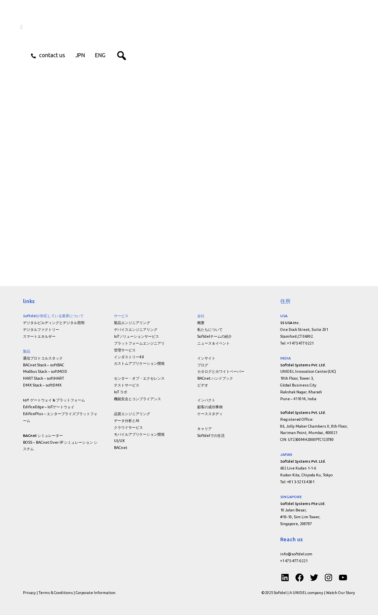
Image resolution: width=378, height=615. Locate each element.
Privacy (29, 592)
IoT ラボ (120, 392)
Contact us (54, 56)
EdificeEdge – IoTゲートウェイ (48, 407)
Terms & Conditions (56, 592)
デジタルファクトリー (41, 329)
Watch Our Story (340, 592)
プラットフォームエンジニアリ (139, 343)
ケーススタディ (210, 413)
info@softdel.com (296, 554)
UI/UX (119, 440)
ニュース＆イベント (213, 343)
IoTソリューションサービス (136, 336)
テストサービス (126, 385)
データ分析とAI (126, 420)
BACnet (120, 447)
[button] (139, 56)
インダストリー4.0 (129, 357)
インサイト (206, 358)
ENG (102, 56)
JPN (82, 56)
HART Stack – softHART (43, 378)
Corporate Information (96, 592)
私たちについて (210, 329)
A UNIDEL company (306, 592)
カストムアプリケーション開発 (139, 363)
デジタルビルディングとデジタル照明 (54, 322)
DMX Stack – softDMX (42, 385)
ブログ (202, 365)
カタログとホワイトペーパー (220, 371)
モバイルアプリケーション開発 (139, 434)
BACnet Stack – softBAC (43, 365)
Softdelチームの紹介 (214, 336)
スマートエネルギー (39, 336)
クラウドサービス (128, 427)
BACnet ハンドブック (215, 378)
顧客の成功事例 (210, 407)
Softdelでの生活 (211, 435)
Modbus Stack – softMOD (45, 371)
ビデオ (202, 385)
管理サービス (125, 350)
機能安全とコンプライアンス (137, 399)
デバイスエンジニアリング (135, 329)
